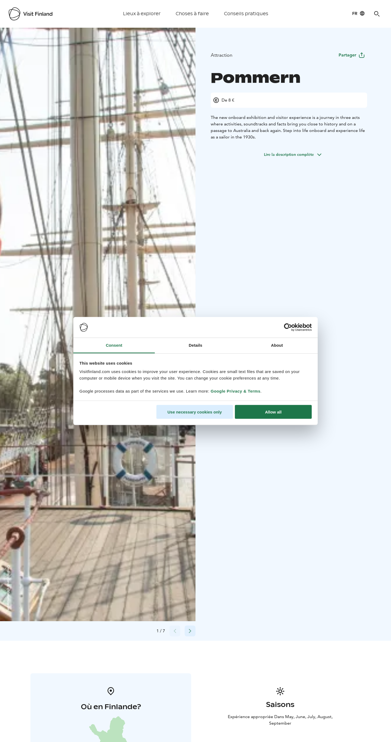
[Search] (376, 13)
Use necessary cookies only (195, 411)
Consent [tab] (114, 345)
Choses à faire (192, 14)
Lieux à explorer (141, 14)
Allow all (273, 411)
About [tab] (277, 345)
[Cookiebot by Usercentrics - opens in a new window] (288, 327)
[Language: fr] (358, 13)
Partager (352, 55)
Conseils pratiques (246, 14)
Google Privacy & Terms (235, 391)
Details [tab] (195, 345)
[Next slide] (190, 631)
